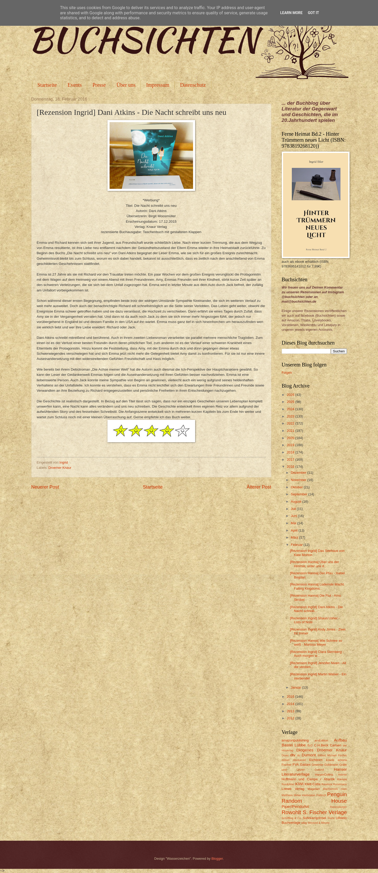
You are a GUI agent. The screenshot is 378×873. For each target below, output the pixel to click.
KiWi (299, 784)
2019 (291, 445)
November (299, 480)
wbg (304, 822)
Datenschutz (193, 85)
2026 (291, 395)
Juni (294, 516)
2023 (291, 416)
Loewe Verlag (293, 789)
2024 (291, 409)
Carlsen (335, 745)
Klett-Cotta (313, 784)
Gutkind (319, 769)
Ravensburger (338, 807)
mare (344, 789)
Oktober (297, 487)
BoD (310, 745)
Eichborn (315, 760)
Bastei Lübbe (294, 745)
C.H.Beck (321, 745)
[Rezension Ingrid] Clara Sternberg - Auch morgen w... (317, 654)
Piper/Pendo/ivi (295, 806)
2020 (291, 438)
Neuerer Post (45, 487)
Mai (294, 523)
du (298, 755)
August (296, 501)
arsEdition (321, 740)
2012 (291, 718)
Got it (313, 13)
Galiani (305, 764)
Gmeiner (317, 764)
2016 (291, 467)
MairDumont (330, 789)
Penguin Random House (314, 797)
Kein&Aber (288, 784)
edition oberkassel (294, 760)
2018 (291, 452)
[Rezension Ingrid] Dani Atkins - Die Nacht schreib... (316, 609)
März (295, 537)
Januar (296, 687)
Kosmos (326, 784)
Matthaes (287, 795)
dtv (293, 755)
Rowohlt (291, 812)
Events (75, 85)
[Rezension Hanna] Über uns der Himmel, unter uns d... (314, 564)
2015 (291, 697)
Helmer (342, 774)
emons (342, 760)
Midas (297, 795)
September (299, 494)
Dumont (309, 755)
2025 (291, 402)
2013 (291, 711)
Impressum (157, 85)
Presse (99, 85)
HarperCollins (324, 774)
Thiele (331, 818)
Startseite (47, 85)
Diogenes (304, 750)
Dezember (299, 473)
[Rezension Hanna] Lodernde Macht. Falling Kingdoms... (317, 586)
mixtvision (308, 795)
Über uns (125, 85)
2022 (291, 423)
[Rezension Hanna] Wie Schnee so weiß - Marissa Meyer (316, 642)
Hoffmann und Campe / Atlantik (308, 779)
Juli (294, 509)
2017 (291, 460)
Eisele (330, 760)
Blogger (217, 858)
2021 (291, 431)
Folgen (287, 373)
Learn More (291, 13)
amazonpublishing (295, 740)
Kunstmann (340, 784)
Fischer (287, 764)
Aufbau (340, 740)
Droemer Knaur (60, 468)
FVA (296, 764)
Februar (297, 545)
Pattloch (321, 795)
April (294, 530)
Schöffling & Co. (292, 818)
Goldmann (331, 764)
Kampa (342, 779)
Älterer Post (259, 487)
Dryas (285, 755)
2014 (291, 704)
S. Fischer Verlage (325, 812)
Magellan (314, 788)
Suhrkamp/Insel (314, 818)
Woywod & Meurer (319, 822)
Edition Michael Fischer (332, 755)
